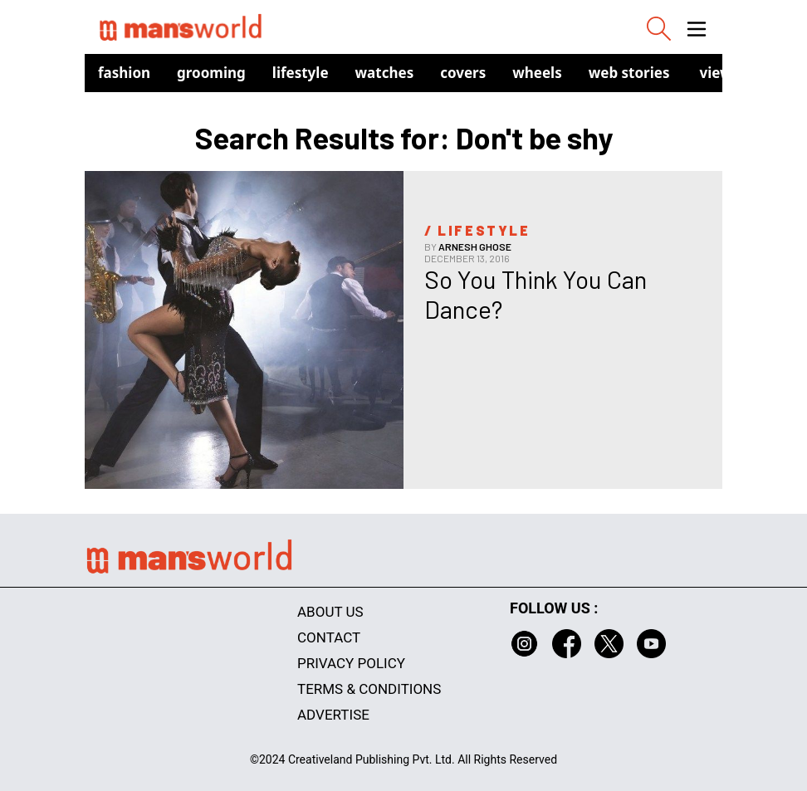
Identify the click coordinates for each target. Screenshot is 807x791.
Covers (463, 72)
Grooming (211, 72)
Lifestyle (300, 72)
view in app (740, 72)
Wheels (537, 72)
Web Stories (629, 72)
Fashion (124, 72)
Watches (384, 72)
